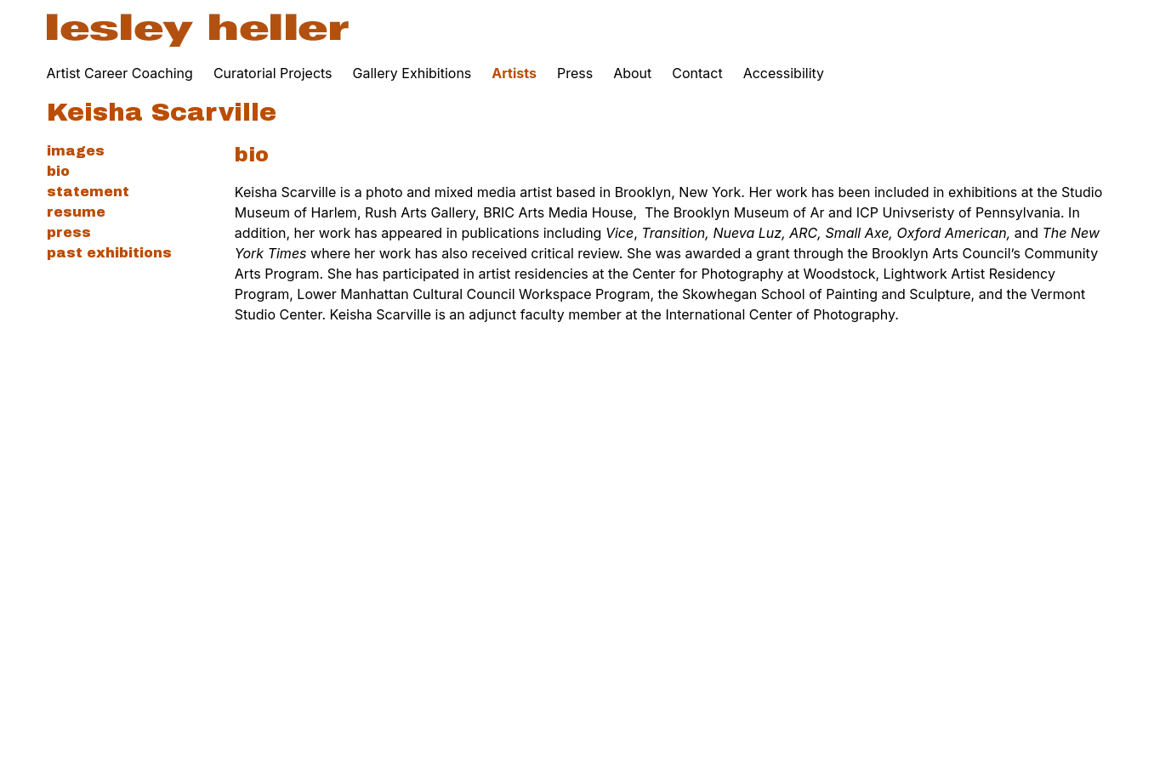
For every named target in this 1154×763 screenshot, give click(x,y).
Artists (514, 73)
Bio (58, 171)
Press (575, 73)
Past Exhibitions (109, 253)
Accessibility (783, 73)
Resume (76, 212)
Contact (697, 73)
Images (76, 151)
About (632, 73)
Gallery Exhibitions (412, 73)
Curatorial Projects (273, 73)
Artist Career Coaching (120, 73)
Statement (88, 191)
